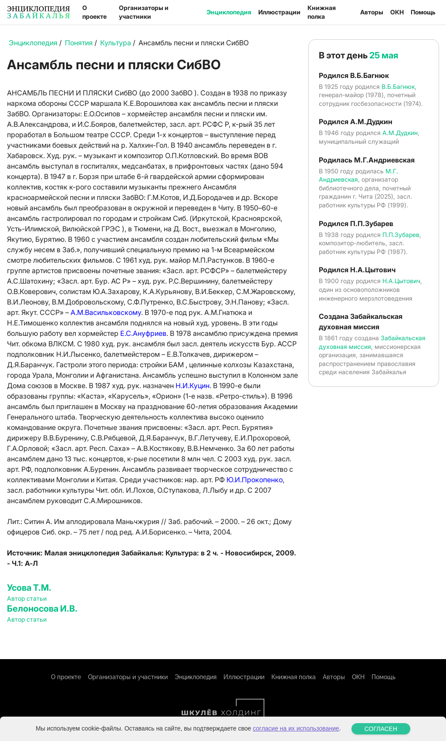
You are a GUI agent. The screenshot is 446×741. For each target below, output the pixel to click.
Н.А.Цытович (401, 280)
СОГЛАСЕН (381, 731)
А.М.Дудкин (400, 132)
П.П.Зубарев (400, 234)
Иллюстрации (279, 12)
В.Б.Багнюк (398, 86)
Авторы (371, 12)
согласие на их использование (296, 730)
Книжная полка (321, 12)
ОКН (397, 12)
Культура (115, 42)
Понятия (79, 42)
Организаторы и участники (144, 12)
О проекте (94, 12)
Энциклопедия (228, 12)
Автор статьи (27, 598)
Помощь (423, 12)
